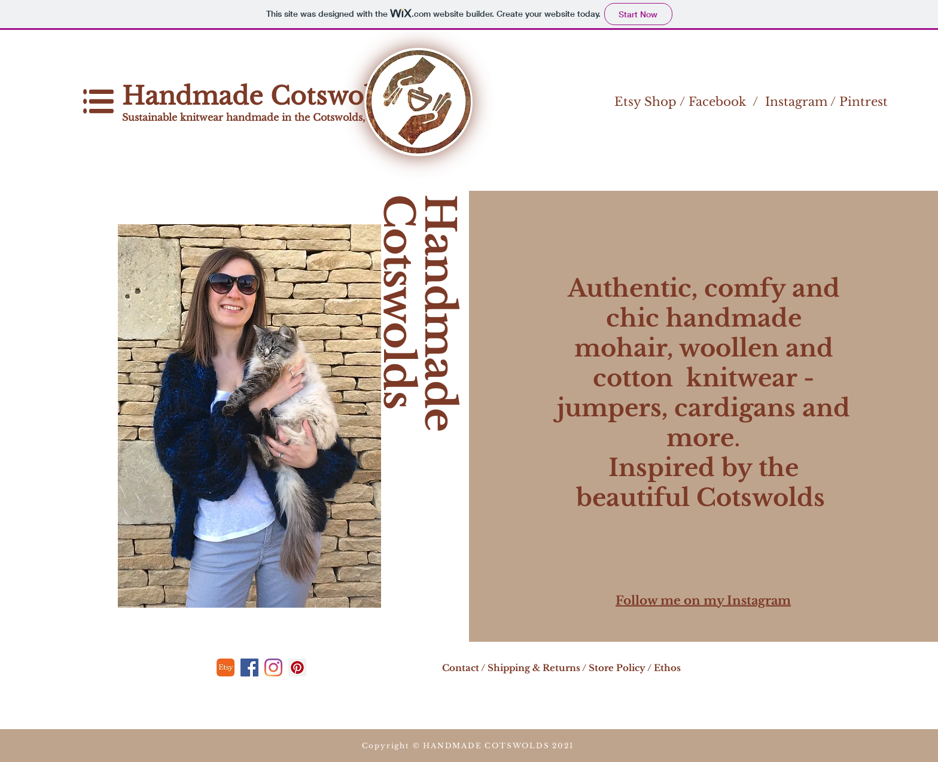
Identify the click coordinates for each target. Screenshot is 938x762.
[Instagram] (273, 667)
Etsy (627, 102)
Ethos (667, 667)
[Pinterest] (297, 667)
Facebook (717, 102)
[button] (98, 101)
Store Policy (617, 667)
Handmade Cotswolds (264, 96)
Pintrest (863, 102)
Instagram (796, 102)
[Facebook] (249, 667)
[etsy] (225, 667)
